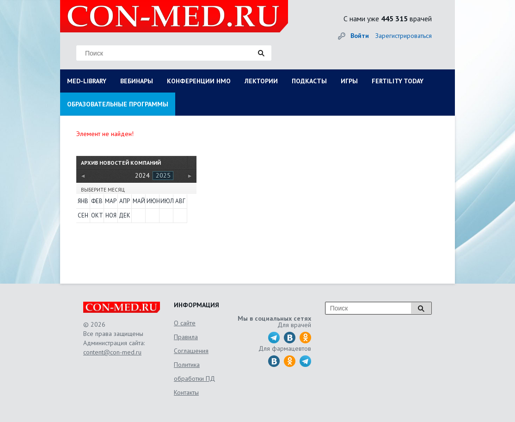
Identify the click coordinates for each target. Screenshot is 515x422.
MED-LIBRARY (86, 81)
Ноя (110, 215)
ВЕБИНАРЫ (136, 81)
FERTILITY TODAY (397, 81)
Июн (153, 201)
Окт (97, 215)
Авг (180, 201)
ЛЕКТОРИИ (261, 81)
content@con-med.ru (112, 352)
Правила (186, 337)
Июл (166, 201)
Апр (124, 201)
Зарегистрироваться (403, 35)
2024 (142, 175)
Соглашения (191, 351)
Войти (359, 35)
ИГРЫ (349, 81)
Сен (83, 215)
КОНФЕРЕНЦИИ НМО (199, 81)
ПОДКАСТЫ (309, 81)
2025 (163, 175)
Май (139, 201)
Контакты (186, 392)
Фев (97, 201)
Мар (110, 201)
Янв (83, 201)
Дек (124, 215)
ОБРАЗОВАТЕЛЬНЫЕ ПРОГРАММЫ (117, 104)
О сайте (185, 323)
